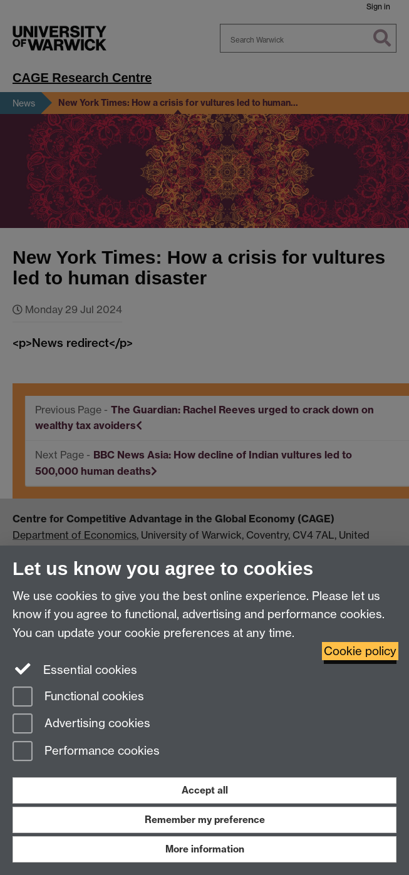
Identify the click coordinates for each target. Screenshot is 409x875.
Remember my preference (205, 820)
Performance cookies (86, 752)
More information (204, 849)
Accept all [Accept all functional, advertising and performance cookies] (205, 790)
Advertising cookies (81, 724)
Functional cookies (78, 697)
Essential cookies (75, 669)
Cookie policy (360, 651)
